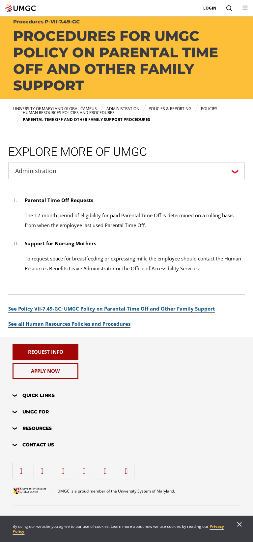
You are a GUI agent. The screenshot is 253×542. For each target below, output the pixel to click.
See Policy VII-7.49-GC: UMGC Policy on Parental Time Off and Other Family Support (111, 308)
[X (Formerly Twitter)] (86, 468)
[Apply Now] (45, 371)
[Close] (239, 525)
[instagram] (64, 468)
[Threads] (107, 468)
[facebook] (22, 468)
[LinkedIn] (43, 468)
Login (209, 8)
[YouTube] (128, 468)
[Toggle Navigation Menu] (245, 8)
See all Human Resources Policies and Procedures (69, 323)
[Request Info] (45, 352)
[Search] (229, 8)
